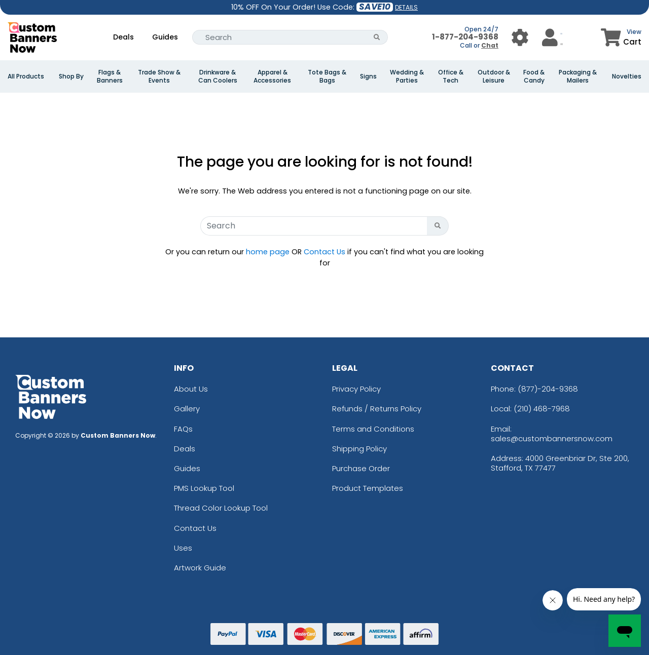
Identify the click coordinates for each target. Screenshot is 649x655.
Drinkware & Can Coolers (217, 76)
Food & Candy (534, 76)
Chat (489, 45)
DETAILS (406, 7)
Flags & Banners (110, 76)
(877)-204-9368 (548, 388)
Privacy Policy (356, 388)
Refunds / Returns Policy (376, 408)
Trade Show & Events (159, 76)
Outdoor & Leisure (494, 76)
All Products (26, 76)
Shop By (71, 76)
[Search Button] (377, 37)
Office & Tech (450, 76)
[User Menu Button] (520, 37)
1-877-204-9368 (465, 36)
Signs (368, 76)
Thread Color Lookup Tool (221, 508)
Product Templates (367, 488)
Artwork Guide (200, 567)
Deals (123, 37)
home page (268, 252)
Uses (183, 548)
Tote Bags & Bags (327, 76)
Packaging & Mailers (578, 76)
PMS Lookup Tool (204, 488)
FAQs (183, 428)
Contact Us (324, 252)
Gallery (187, 408)
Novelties (626, 76)
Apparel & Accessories (272, 76)
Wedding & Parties (407, 76)
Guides (165, 37)
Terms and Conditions (373, 428)
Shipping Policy (359, 448)
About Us (191, 388)
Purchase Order (361, 468)
